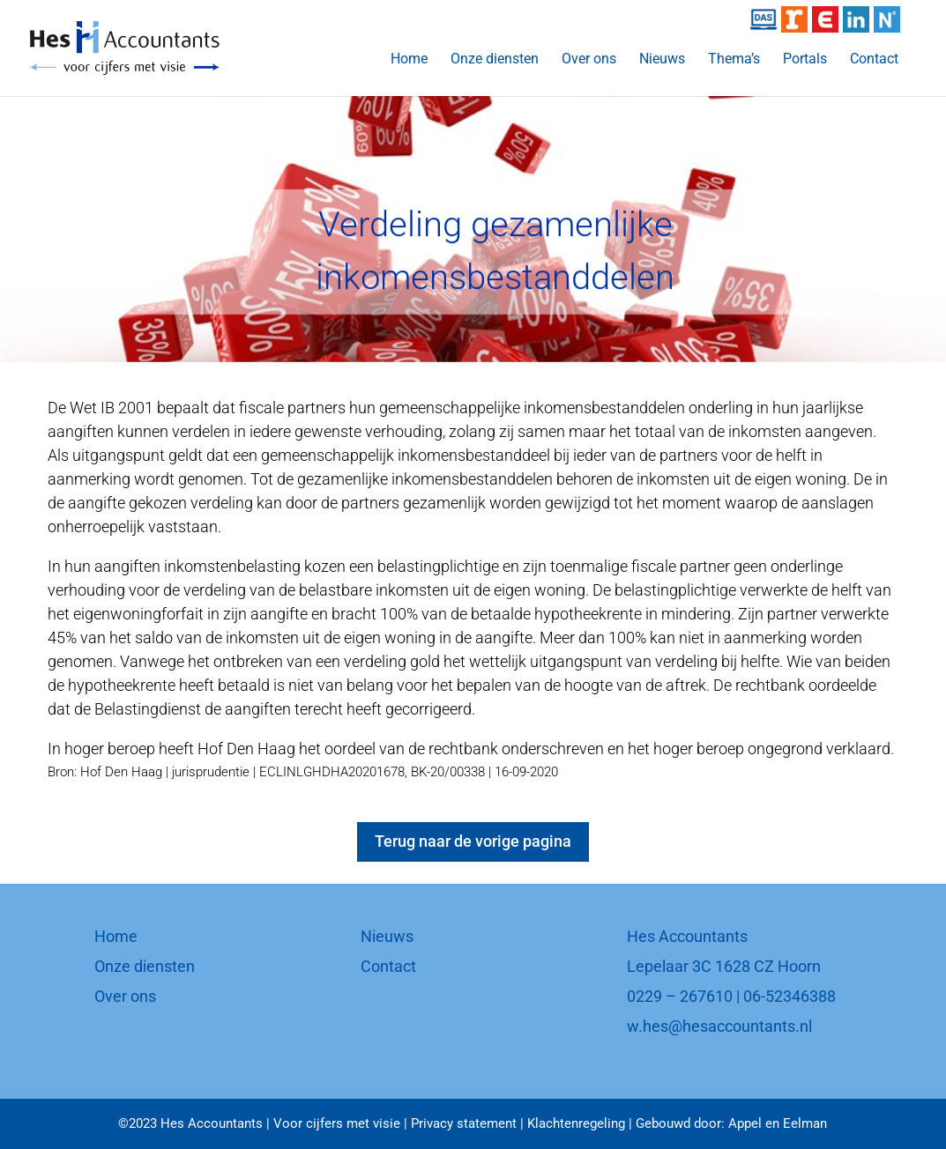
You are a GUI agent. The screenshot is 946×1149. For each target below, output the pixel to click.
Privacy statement (464, 1123)
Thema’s (734, 60)
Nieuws (662, 60)
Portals (805, 60)
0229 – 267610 (680, 996)
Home (409, 60)
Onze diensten (495, 60)
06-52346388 (789, 996)
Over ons (589, 60)
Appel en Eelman (777, 1123)
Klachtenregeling (576, 1123)
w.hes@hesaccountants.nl (719, 1026)
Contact (874, 60)
